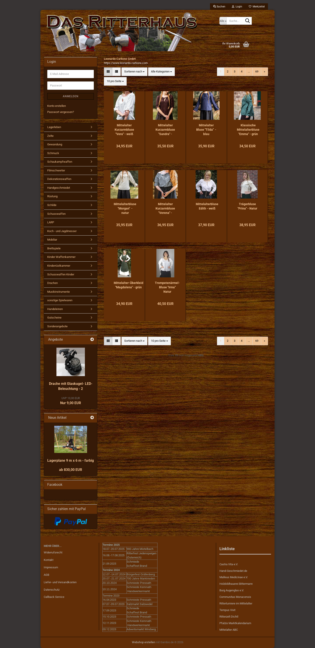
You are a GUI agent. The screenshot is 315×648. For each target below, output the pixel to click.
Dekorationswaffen (59, 179)
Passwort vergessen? (60, 112)
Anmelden (71, 96)
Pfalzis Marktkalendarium (235, 623)
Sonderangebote (57, 326)
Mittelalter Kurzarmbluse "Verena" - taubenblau (165, 208)
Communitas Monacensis (235, 597)
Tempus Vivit (227, 610)
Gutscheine (54, 317)
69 (256, 71)
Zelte (50, 135)
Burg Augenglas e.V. (231, 590)
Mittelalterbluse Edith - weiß (207, 206)
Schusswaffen (56, 213)
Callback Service (54, 597)
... (249, 71)
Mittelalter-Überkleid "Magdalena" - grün (128, 285)
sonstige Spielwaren (59, 300)
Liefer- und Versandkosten (60, 582)
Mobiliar (52, 239)
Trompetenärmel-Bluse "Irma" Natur (167, 287)
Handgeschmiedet (58, 187)
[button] (108, 71)
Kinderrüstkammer (58, 265)
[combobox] (134, 71)
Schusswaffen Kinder (60, 274)
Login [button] (237, 6)
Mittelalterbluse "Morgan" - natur (125, 208)
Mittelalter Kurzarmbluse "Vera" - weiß (124, 129)
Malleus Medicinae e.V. (233, 577)
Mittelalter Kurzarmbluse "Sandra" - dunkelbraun (165, 129)
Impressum (51, 567)
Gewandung (54, 144)
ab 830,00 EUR (70, 470)
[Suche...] (222, 21)
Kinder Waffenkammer (61, 257)
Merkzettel (257, 6)
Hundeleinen (55, 309)
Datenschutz (52, 589)
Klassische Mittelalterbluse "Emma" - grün (248, 129)
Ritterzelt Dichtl (228, 616)
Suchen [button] (219, 6)
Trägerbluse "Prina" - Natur (247, 206)
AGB (46, 574)
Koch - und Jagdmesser (62, 231)
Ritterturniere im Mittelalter (235, 603)
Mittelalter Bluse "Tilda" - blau (206, 129)
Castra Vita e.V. (228, 564)
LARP (50, 222)
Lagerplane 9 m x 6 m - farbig (70, 460)
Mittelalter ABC (228, 629)
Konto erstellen (56, 105)
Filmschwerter (56, 170)
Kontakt (48, 560)
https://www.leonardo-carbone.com (126, 63)
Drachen (52, 283)
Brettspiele (54, 248)
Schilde (51, 205)
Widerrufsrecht (53, 552)
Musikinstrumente (58, 291)
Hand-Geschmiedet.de (233, 570)
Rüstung (52, 196)
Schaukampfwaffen (59, 161)
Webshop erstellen (143, 642)
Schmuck (53, 153)
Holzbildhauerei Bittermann (236, 583)
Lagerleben (54, 127)
